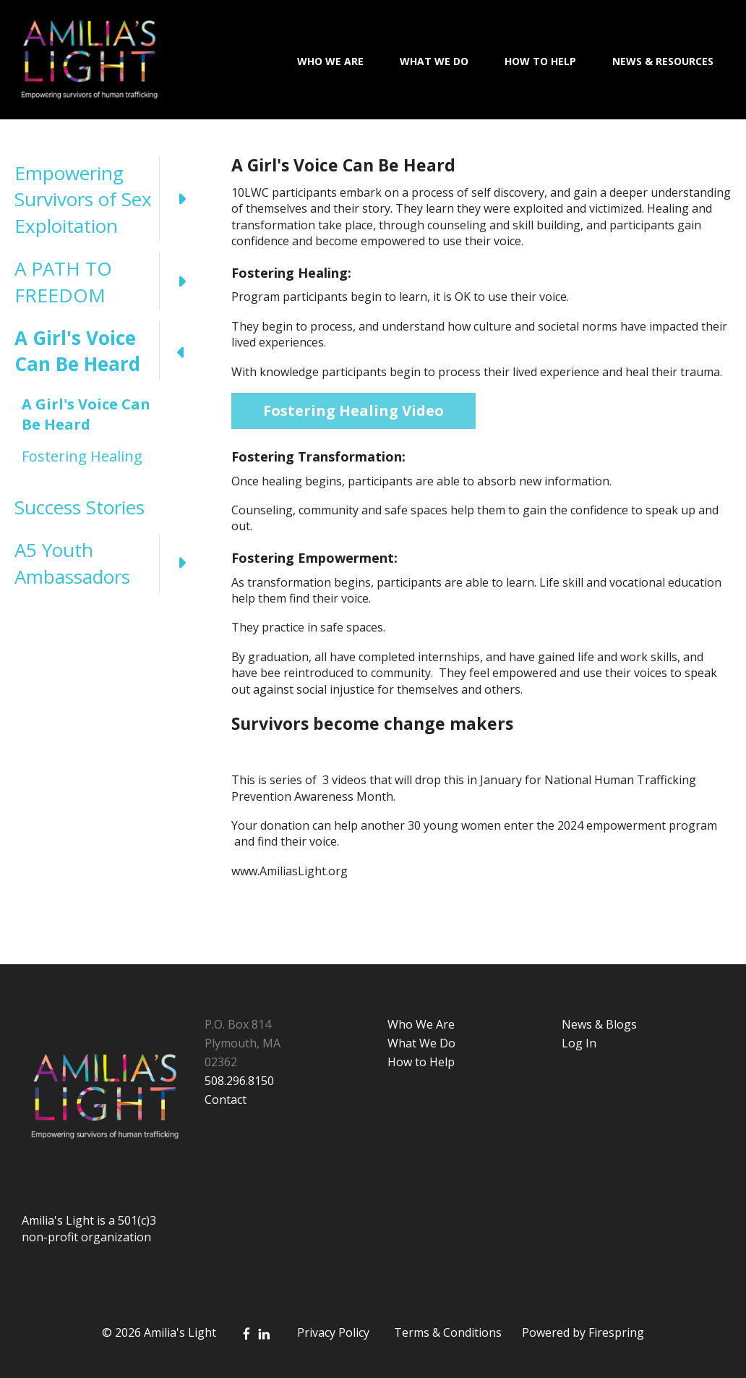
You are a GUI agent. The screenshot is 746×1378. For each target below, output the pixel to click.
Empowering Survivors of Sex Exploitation (108, 199)
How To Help (540, 61)
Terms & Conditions (448, 1332)
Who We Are (330, 61)
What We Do (434, 61)
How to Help (421, 1062)
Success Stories (79, 507)
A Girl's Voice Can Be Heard (108, 351)
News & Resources (662, 61)
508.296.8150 (239, 1081)
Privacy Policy (333, 1332)
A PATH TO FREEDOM (108, 281)
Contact (225, 1099)
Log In (579, 1043)
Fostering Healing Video (353, 410)
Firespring (616, 1332)
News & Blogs (599, 1024)
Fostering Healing (82, 456)
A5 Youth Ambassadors (108, 563)
